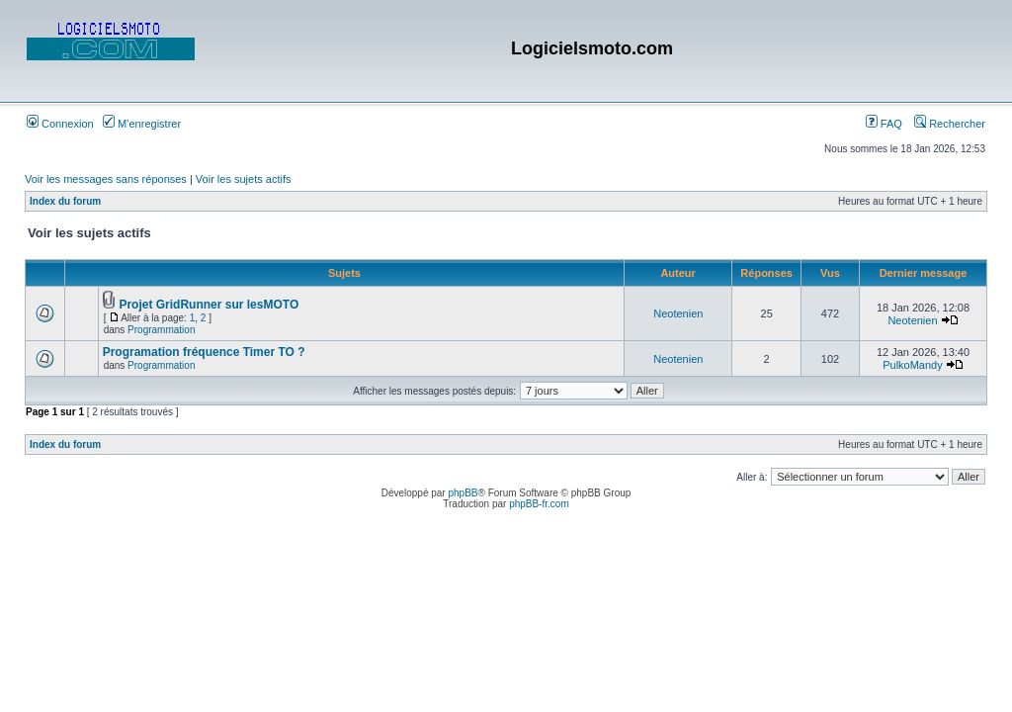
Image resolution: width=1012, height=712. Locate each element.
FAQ (884, 124)
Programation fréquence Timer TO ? (204, 352)
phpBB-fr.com (539, 503)
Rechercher (949, 124)
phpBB (462, 493)
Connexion (60, 124)
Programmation (161, 329)
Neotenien (678, 313)
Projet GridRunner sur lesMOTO (208, 305)
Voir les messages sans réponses (106, 179)
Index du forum (65, 201)
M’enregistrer (142, 124)
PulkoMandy (913, 365)
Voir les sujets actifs (244, 179)
